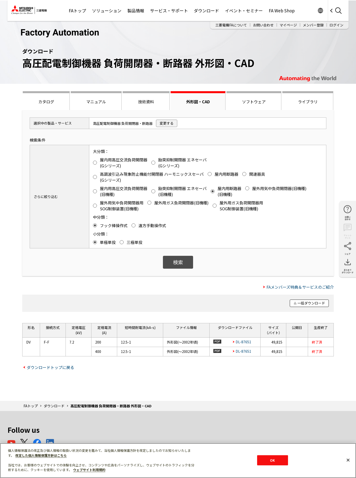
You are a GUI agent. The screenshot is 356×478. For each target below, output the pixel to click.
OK (272, 460)
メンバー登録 (313, 24)
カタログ (46, 102)
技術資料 (146, 102)
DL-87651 (243, 341)
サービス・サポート (169, 10)
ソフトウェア (254, 102)
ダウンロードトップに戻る (50, 367)
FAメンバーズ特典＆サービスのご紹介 (300, 287)
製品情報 (135, 10)
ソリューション (106, 10)
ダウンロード (206, 10)
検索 (178, 262)
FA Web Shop (282, 10)
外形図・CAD (198, 102)
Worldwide (320, 10)
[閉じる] (348, 460)
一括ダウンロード (311, 303)
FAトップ (77, 10)
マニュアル (96, 102)
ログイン (336, 24)
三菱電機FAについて (231, 24)
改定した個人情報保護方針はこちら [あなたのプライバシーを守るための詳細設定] (41, 455)
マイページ (288, 24)
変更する (167, 123)
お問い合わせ (263, 24)
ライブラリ (308, 102)
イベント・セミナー (244, 10)
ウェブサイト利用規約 (89, 469)
